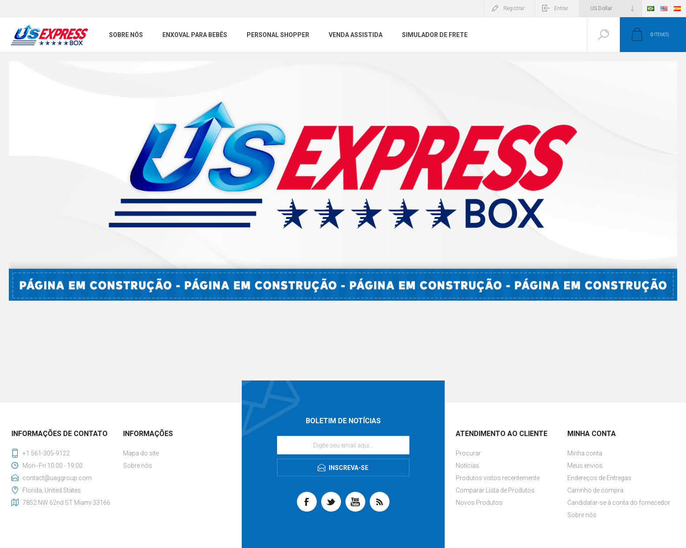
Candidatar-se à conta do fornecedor (618, 502)
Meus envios (585, 465)
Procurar (468, 453)
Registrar (514, 8)
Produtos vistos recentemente (498, 477)
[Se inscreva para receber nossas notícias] (343, 445)
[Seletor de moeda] (610, 8)
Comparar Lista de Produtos (495, 490)
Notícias (467, 465)
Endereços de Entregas (599, 477)
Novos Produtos (479, 502)
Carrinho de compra (595, 490)
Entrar (561, 8)
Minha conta (584, 453)
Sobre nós (137, 465)
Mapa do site (141, 453)
